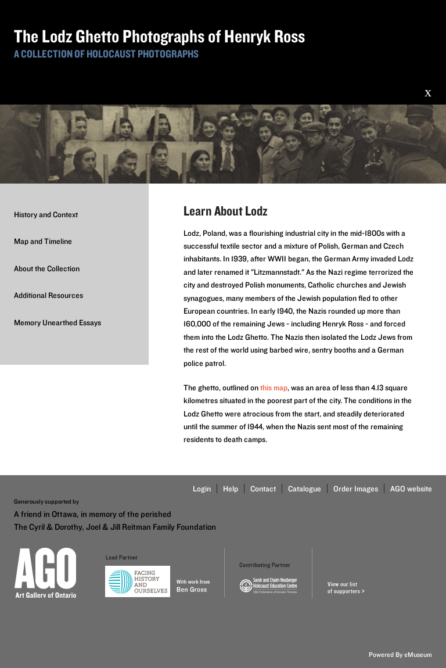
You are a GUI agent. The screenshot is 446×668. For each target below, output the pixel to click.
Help (230, 488)
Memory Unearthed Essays (57, 322)
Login (202, 488)
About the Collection (47, 268)
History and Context (46, 214)
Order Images (355, 488)
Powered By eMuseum (400, 654)
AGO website (411, 488)
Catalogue (304, 488)
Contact (263, 488)
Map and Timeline (43, 241)
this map (273, 387)
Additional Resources (48, 295)
